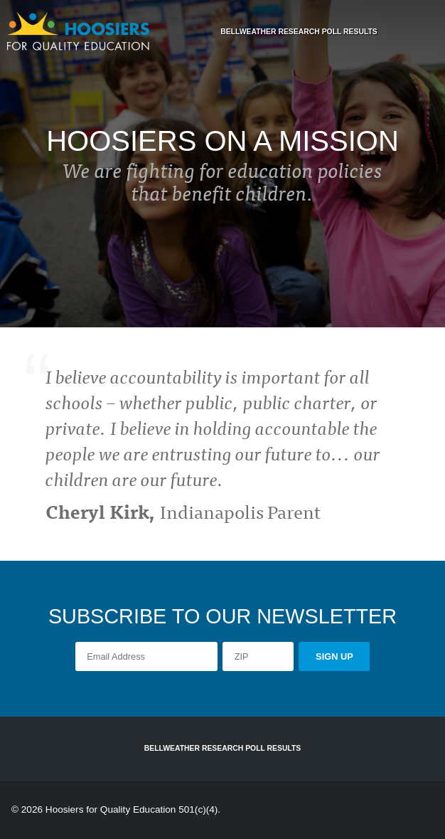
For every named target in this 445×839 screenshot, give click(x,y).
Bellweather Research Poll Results (298, 32)
